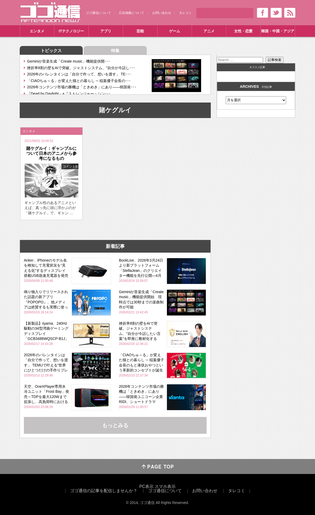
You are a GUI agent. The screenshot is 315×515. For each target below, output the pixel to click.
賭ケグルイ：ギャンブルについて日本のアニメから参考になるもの (51, 153)
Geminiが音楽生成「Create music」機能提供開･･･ (68, 61)
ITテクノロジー (71, 31)
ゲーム (174, 31)
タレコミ (185, 13)
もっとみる (115, 425)
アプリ (105, 31)
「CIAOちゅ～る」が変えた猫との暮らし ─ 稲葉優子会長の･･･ (79, 81)
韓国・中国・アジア (277, 31)
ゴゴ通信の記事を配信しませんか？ (103, 490)
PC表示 (146, 486)
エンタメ (37, 31)
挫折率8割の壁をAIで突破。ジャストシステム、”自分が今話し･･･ (81, 68)
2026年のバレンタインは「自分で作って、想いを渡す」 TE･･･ (79, 74)
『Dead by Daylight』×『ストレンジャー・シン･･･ (69, 93)
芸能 (140, 31)
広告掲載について (131, 13)
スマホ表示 (165, 486)
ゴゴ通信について (98, 13)
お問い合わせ (161, 13)
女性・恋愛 (243, 31)
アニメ (208, 31)
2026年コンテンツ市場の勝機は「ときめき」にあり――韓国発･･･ (81, 87)
